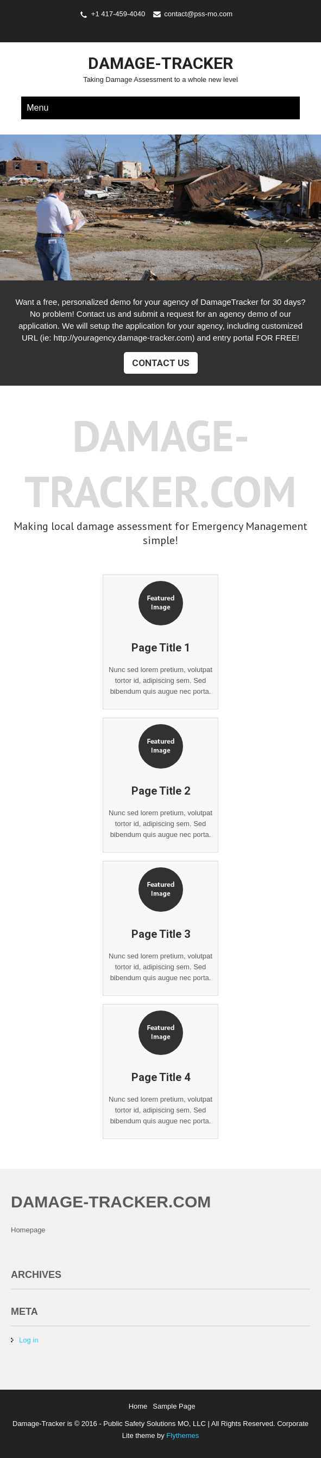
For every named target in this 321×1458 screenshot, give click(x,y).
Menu (37, 107)
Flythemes (182, 1435)
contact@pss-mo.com (198, 14)
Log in (28, 1340)
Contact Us (161, 362)
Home (138, 1406)
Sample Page (174, 1406)
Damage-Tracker (160, 63)
